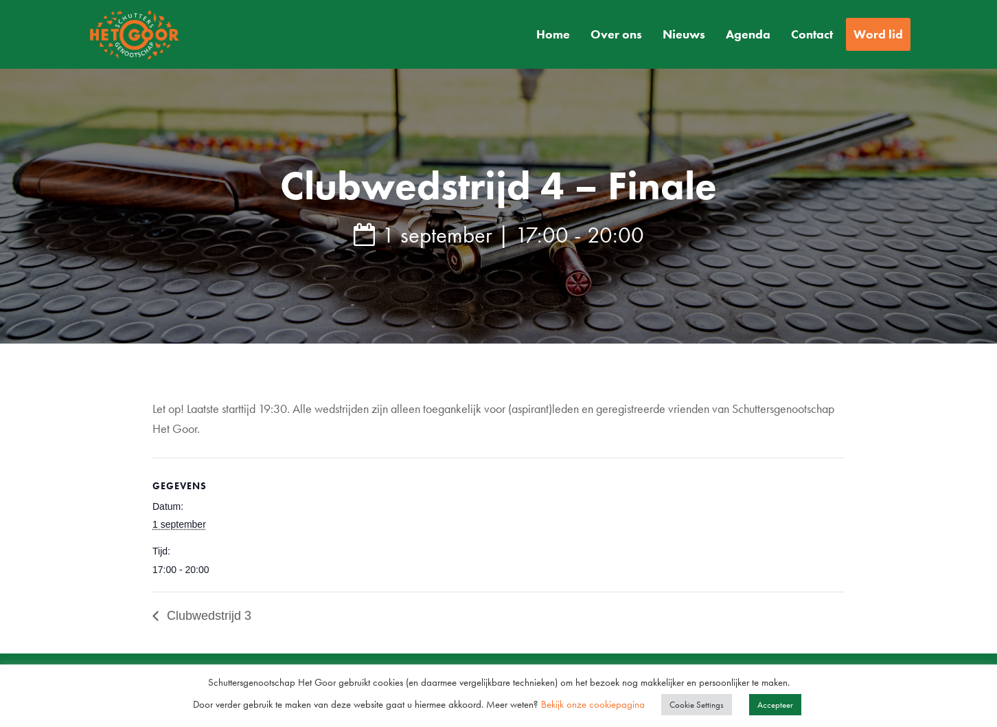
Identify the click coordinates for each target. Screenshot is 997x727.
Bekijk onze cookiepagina (594, 704)
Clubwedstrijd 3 (207, 616)
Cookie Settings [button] (696, 705)
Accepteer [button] (775, 705)
